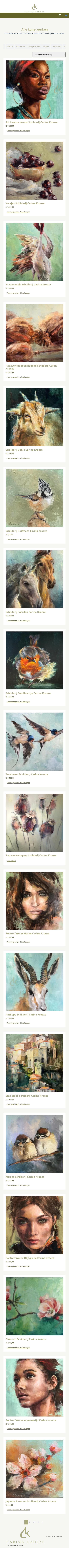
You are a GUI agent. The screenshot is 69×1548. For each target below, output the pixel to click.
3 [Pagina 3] (33, 1522)
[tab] (10, 46)
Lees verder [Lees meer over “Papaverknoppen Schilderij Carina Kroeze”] (11, 861)
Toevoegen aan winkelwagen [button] (18, 131)
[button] (66, 15)
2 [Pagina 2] (29, 1522)
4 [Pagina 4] (38, 1522)
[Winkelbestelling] (49, 54)
